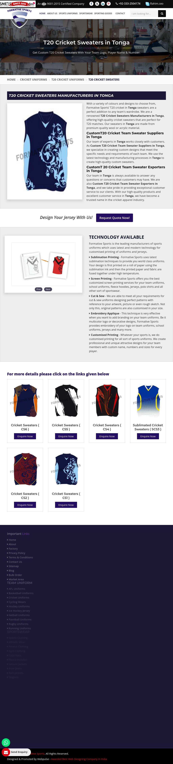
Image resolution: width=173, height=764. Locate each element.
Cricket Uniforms (33, 79)
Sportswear (86, 13)
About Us (52, 13)
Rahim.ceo (154, 4)
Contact (120, 13)
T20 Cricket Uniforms (68, 79)
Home (42, 13)
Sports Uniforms (68, 13)
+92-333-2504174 (128, 3)
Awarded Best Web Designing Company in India (79, 759)
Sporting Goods (103, 13)
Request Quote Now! (115, 218)
